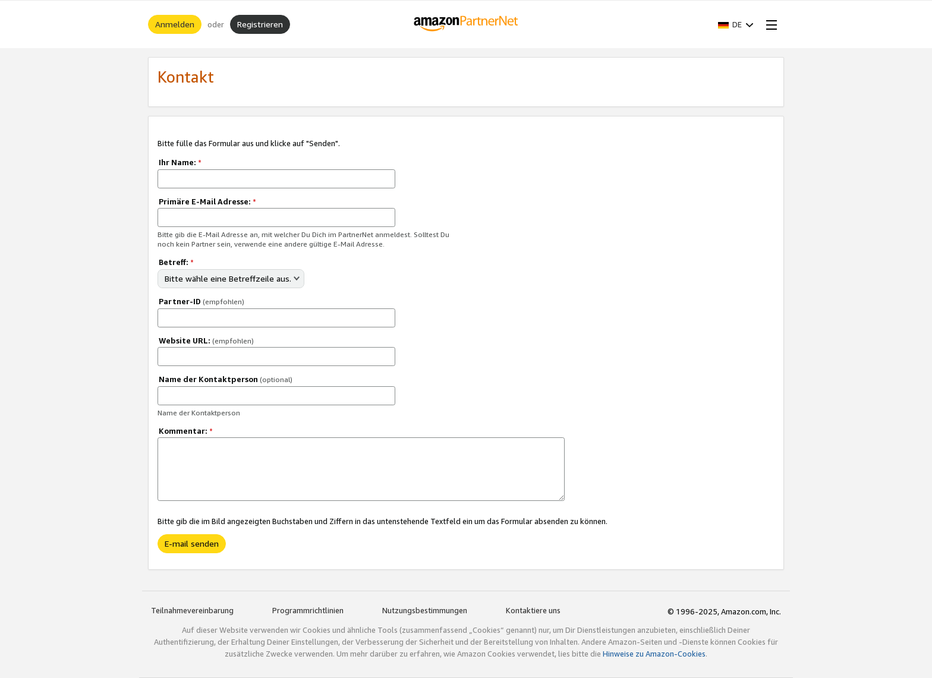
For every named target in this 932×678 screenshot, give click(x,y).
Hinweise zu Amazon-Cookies (654, 653)
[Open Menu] (769, 24)
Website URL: (206, 340)
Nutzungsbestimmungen (424, 610)
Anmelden (174, 24)
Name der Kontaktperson (225, 379)
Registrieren (260, 24)
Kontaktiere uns (533, 610)
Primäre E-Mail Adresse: (207, 201)
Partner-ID (201, 301)
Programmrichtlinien (308, 610)
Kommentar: (186, 431)
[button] (735, 24)
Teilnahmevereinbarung (192, 610)
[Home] (466, 24)
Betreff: (176, 262)
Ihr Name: (180, 162)
